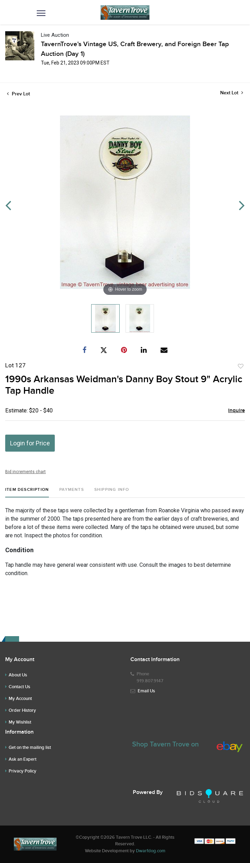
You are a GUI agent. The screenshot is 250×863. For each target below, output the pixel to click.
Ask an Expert (22, 759)
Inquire (236, 411)
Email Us (146, 691)
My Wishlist (20, 722)
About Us (18, 675)
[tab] (27, 492)
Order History (22, 710)
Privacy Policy (22, 771)
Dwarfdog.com (150, 851)
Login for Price (30, 443)
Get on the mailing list (30, 747)
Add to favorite (240, 366)
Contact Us (19, 687)
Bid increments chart (25, 471)
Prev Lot (18, 94)
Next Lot (231, 93)
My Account (20, 698)
